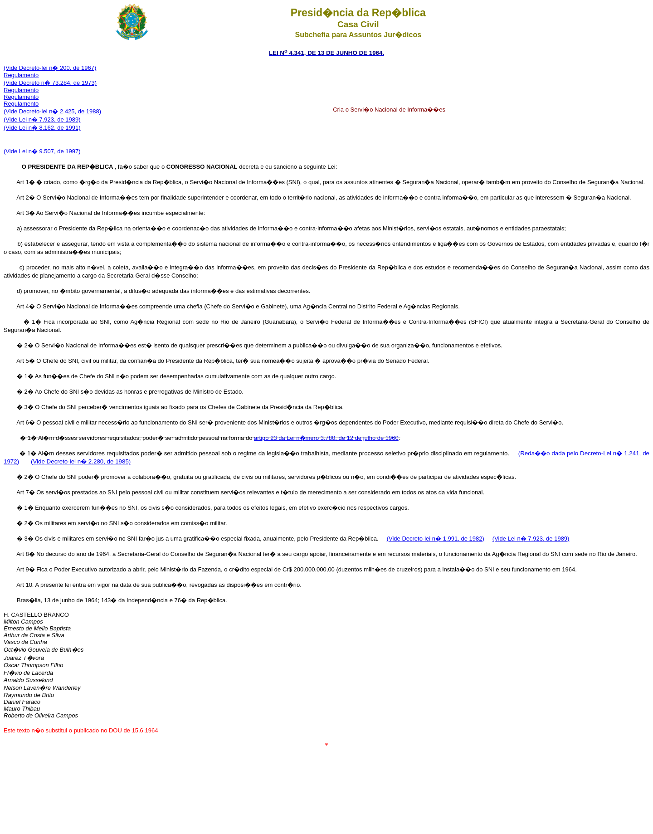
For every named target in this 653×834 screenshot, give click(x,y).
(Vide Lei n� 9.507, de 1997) (42, 151)
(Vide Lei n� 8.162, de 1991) (42, 127)
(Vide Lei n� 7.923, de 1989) (42, 119)
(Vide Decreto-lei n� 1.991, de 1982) (435, 538)
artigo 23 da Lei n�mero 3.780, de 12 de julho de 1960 (326, 437)
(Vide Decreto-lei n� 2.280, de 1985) (81, 461)
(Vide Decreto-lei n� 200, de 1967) (50, 67)
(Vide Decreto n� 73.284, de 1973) (50, 82)
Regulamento (21, 75)
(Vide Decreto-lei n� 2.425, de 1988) (52, 111)
